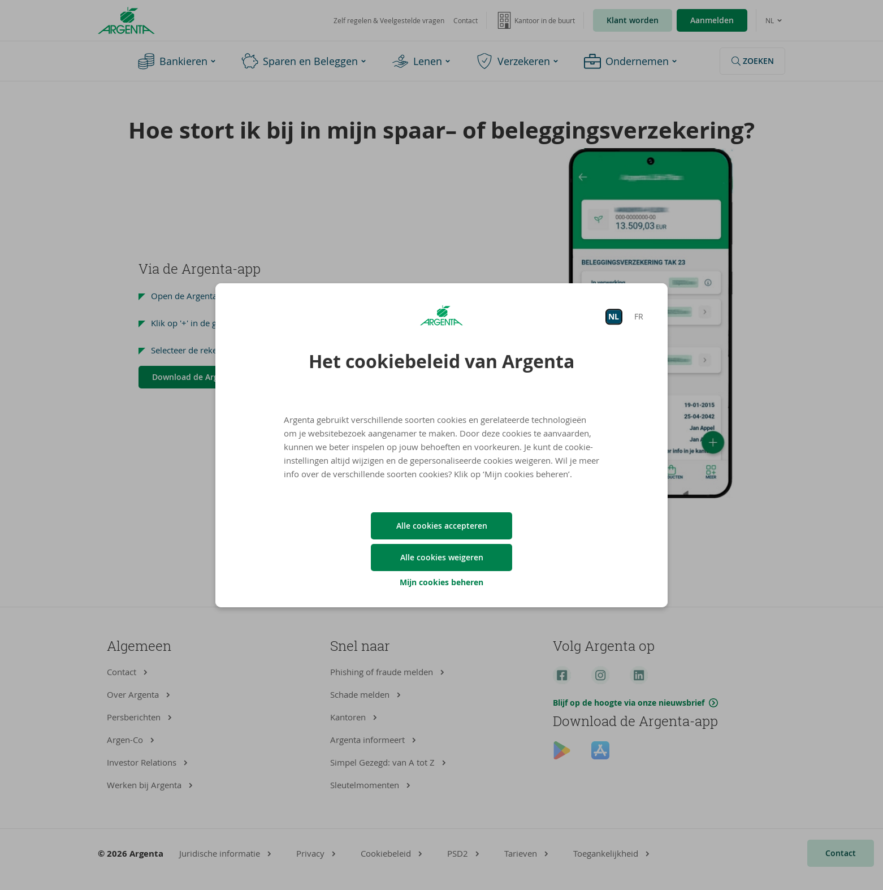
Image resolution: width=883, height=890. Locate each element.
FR (638, 316)
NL (613, 316)
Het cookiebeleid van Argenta (441, 361)
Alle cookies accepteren (441, 525)
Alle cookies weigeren (441, 557)
